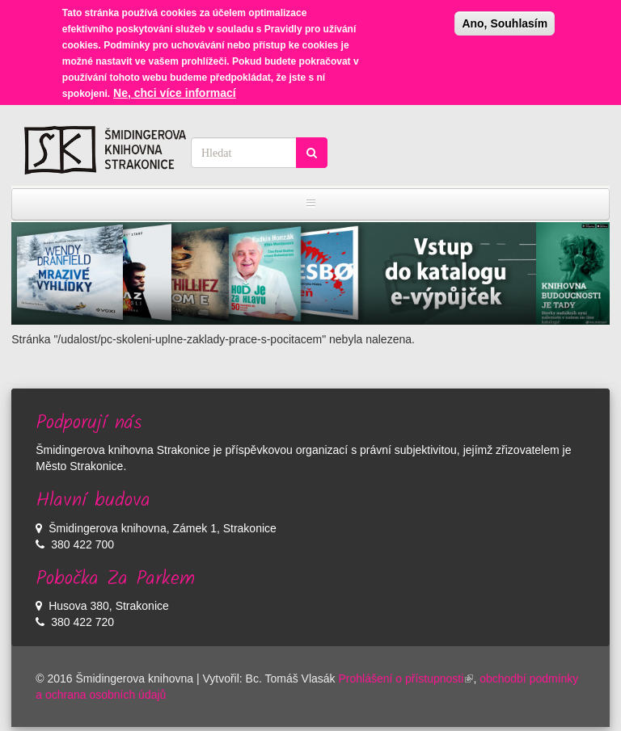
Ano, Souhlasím (504, 19)
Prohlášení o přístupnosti (406, 678)
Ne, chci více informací (174, 88)
